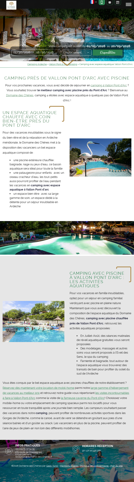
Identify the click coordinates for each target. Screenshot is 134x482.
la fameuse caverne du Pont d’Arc (83, 398)
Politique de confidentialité (94, 466)
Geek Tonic (52, 466)
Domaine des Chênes (19, 95)
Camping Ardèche (37, 64)
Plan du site (116, 466)
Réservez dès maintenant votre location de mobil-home (38, 388)
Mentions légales (69, 466)
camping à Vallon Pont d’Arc (109, 85)
